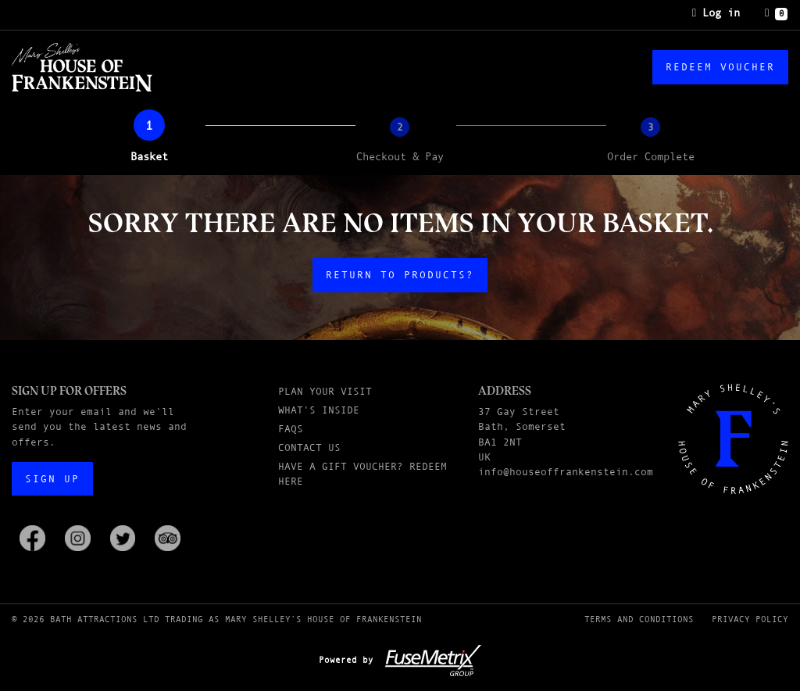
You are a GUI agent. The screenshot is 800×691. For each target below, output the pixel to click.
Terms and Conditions (639, 619)
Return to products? (400, 275)
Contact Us (309, 447)
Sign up (52, 479)
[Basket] (776, 13)
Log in (716, 12)
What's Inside (318, 410)
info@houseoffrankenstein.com (565, 472)
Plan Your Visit (325, 391)
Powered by (399, 659)
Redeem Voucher (720, 67)
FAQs (290, 429)
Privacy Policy (750, 619)
